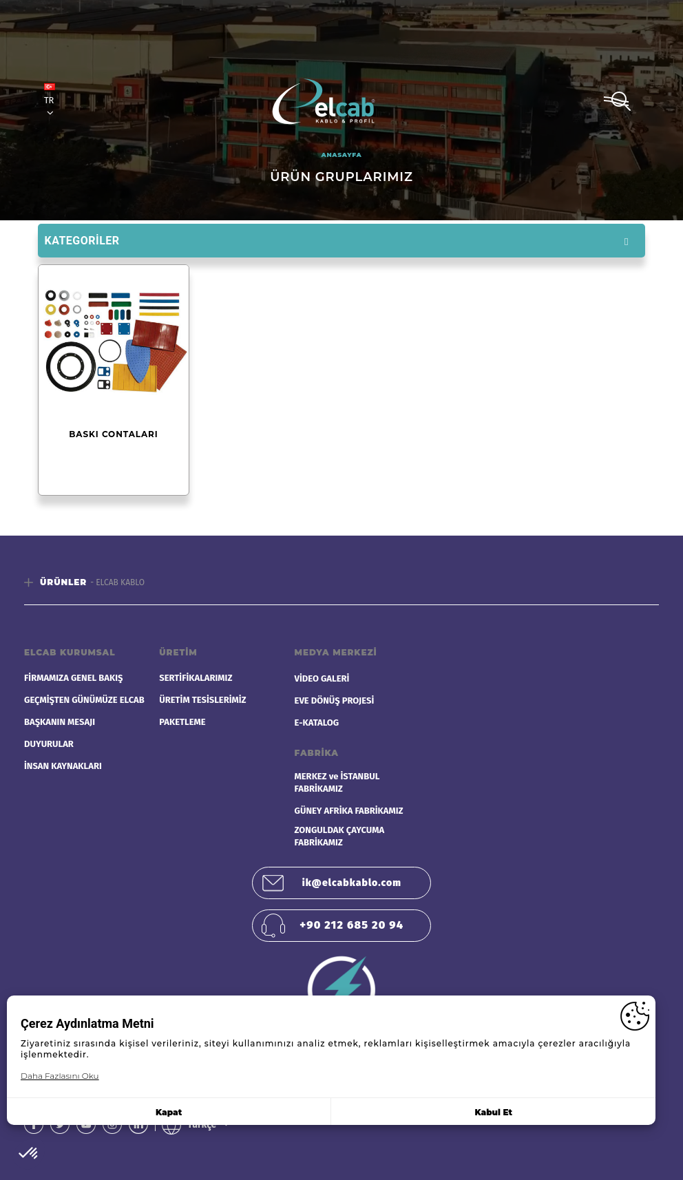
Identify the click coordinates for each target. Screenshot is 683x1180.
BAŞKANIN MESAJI (59, 722)
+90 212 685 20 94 (351, 924)
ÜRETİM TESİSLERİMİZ (202, 700)
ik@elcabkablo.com (351, 883)
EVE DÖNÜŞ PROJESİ (335, 700)
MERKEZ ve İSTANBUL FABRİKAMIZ (337, 782)
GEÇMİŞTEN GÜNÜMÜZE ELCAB (84, 700)
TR (49, 100)
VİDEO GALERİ (322, 678)
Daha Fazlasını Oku (60, 1076)
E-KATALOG (317, 722)
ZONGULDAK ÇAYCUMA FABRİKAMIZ (340, 836)
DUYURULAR (49, 744)
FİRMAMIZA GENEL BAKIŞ (73, 678)
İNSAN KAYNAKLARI (63, 766)
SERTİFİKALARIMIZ (195, 678)
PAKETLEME (182, 722)
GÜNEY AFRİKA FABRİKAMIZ (349, 810)
